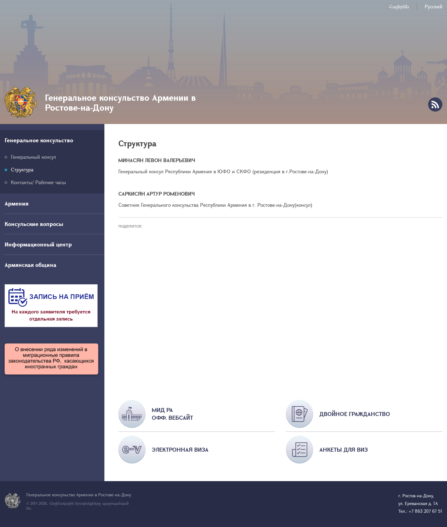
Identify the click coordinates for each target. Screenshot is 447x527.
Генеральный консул (33, 156)
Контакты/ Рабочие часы (38, 182)
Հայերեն (399, 6)
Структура (22, 169)
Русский (433, 6)
